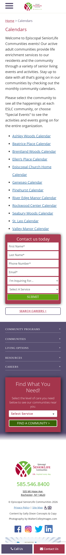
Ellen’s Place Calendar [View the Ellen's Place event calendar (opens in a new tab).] (29, 159)
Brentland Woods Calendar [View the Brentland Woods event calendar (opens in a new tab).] (34, 151)
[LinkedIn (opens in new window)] (48, 528)
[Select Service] (33, 413)
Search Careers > (33, 311)
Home (9, 21)
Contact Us (49, 549)
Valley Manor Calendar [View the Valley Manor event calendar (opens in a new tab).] (30, 228)
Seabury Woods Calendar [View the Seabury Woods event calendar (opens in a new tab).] (32, 213)
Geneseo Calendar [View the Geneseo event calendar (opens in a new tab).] (27, 182)
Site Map (37, 507)
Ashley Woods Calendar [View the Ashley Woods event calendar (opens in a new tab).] (31, 136)
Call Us (17, 549)
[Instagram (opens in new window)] (28, 528)
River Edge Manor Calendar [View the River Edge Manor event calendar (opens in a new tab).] (34, 197)
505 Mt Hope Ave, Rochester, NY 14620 (33, 493)
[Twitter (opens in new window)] (38, 528)
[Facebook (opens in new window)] (18, 528)
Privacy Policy (22, 507)
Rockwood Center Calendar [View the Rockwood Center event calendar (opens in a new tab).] (34, 205)
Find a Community (32, 423)
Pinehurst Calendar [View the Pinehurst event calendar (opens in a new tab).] (27, 190)
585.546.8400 (33, 484)
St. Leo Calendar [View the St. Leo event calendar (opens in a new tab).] (25, 221)
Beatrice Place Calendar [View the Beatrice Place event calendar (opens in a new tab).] (31, 143)
